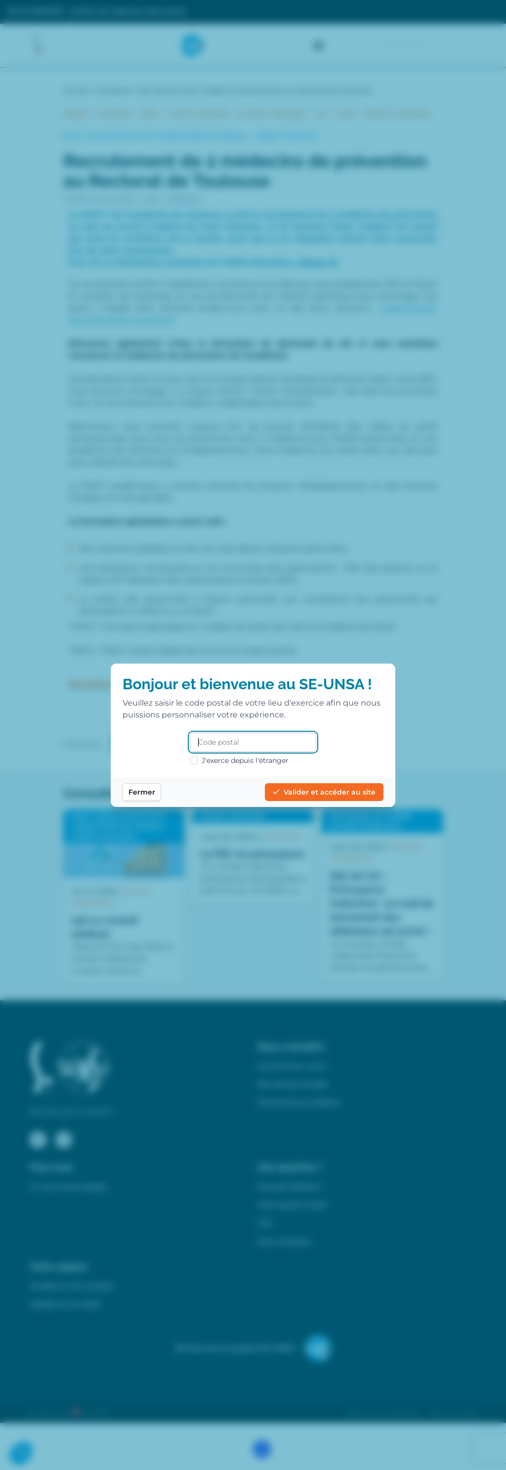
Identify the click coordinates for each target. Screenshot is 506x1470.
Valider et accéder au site (324, 792)
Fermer (141, 792)
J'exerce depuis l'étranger (239, 760)
